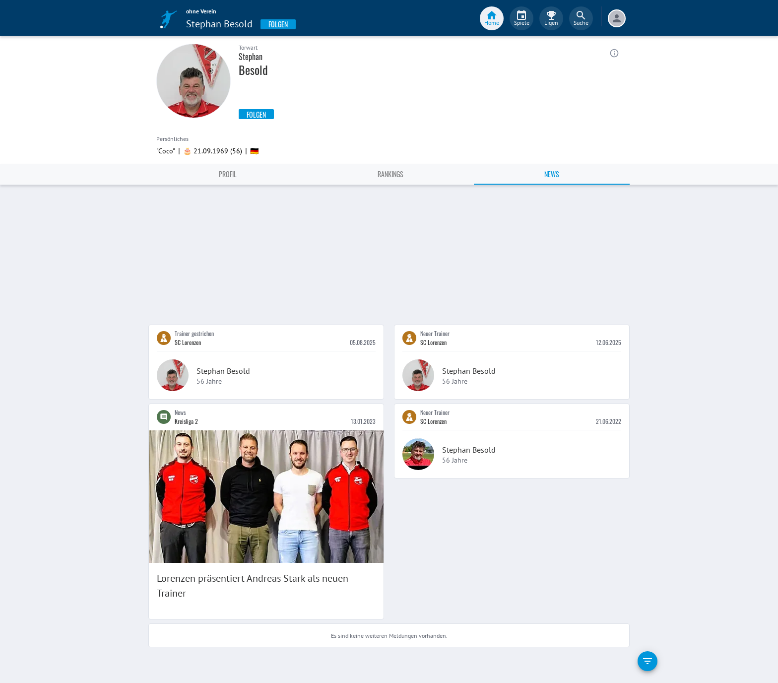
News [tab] (551, 174)
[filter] (647, 661)
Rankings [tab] (390, 174)
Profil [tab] (228, 174)
